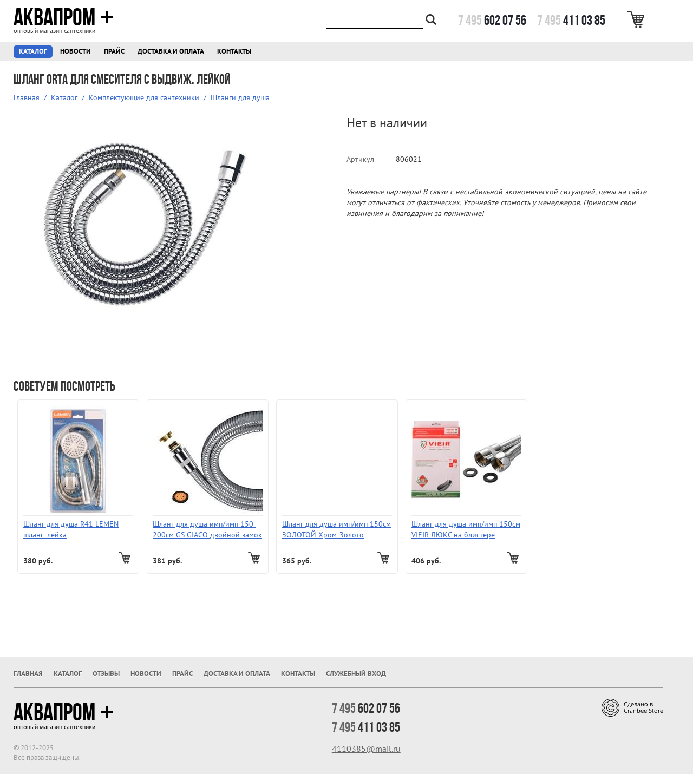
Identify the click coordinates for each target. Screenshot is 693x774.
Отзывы (106, 673)
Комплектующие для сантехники (144, 97)
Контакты (234, 51)
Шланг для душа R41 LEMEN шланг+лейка (71, 529)
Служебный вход (356, 673)
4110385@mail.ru (366, 748)
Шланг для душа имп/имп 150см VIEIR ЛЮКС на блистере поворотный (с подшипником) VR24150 (465, 529)
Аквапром (64, 17)
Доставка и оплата (171, 51)
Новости (75, 51)
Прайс (114, 51)
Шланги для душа (240, 97)
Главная (27, 97)
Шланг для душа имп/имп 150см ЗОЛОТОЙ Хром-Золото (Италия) (336, 529)
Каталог (33, 51)
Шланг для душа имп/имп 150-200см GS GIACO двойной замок (207, 529)
